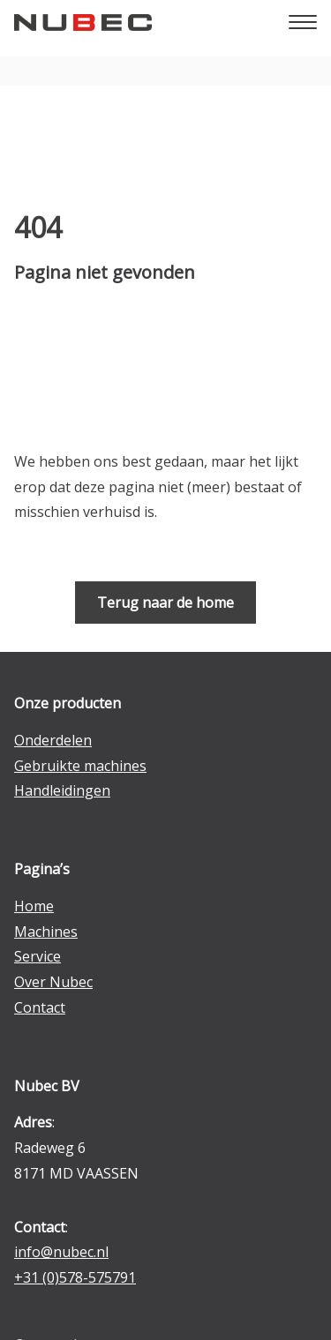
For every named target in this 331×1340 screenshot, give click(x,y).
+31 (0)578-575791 (75, 1277)
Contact (39, 1007)
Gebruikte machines (80, 765)
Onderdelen (53, 740)
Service (37, 956)
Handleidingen (62, 790)
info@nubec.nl (61, 1251)
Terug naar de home (165, 602)
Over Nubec (53, 982)
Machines (46, 931)
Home (34, 906)
